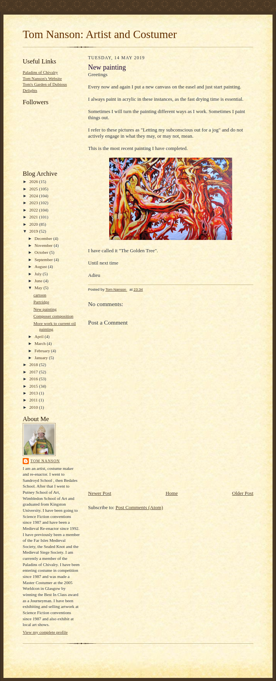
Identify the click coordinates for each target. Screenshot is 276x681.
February (43, 350)
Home (172, 493)
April (40, 336)
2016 (34, 378)
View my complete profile (45, 632)
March (41, 343)
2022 (34, 210)
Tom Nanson (45, 461)
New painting (45, 309)
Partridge (41, 302)
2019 (34, 231)
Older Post (242, 493)
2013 (34, 393)
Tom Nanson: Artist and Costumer (100, 34)
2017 (34, 372)
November (44, 245)
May (39, 287)
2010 (34, 407)
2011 (34, 400)
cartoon (40, 295)
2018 (34, 364)
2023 (34, 202)
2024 (34, 195)
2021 (34, 217)
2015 (34, 386)
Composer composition (53, 316)
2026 (34, 181)
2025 (34, 188)
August (41, 266)
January (42, 357)
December (44, 238)
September (44, 259)
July (39, 273)
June (39, 280)
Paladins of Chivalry (40, 72)
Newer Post (99, 493)
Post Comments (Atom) (139, 507)
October (42, 252)
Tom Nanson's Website (42, 78)
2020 (34, 224)
